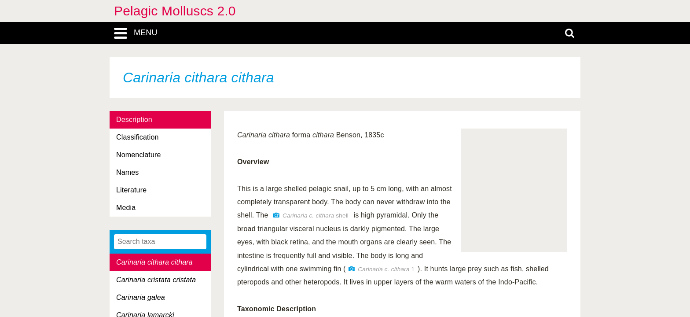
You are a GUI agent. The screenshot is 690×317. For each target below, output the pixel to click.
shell (316, 215)
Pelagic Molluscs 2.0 (175, 11)
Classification (137, 137)
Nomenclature (138, 154)
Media (126, 207)
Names (127, 172)
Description (134, 119)
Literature (131, 190)
